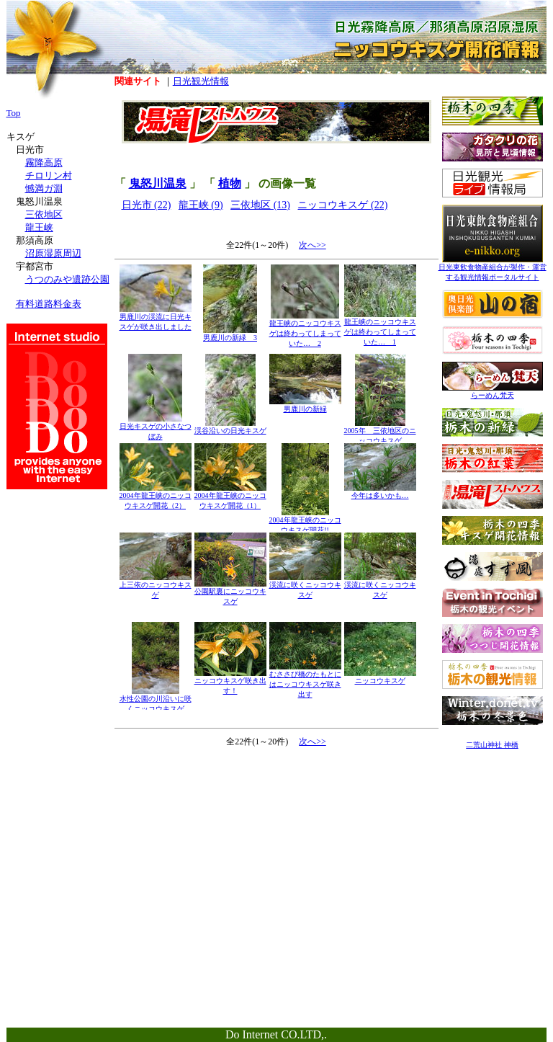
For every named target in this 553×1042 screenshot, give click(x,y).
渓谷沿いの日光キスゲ (230, 427)
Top (13, 112)
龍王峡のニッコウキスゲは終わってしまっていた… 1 (380, 328)
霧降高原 (44, 162)
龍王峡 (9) (201, 205)
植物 (229, 183)
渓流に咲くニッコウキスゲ (305, 586)
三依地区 (44, 214)
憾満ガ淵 (44, 188)
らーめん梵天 (492, 391)
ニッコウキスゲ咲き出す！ (230, 682)
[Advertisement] (492, 847)
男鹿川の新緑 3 (230, 334)
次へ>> (312, 245)
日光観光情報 (201, 81)
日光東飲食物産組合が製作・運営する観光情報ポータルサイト (493, 268)
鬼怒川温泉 (157, 183)
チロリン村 (48, 175)
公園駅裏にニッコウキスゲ (230, 592)
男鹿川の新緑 (305, 405)
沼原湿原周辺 (53, 253)
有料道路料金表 (48, 303)
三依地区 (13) (260, 205)
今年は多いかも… (380, 491)
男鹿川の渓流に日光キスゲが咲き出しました (156, 318)
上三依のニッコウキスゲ (156, 586)
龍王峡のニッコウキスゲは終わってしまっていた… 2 (305, 329)
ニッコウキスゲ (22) (342, 205)
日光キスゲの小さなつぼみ (156, 427)
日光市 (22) (146, 205)
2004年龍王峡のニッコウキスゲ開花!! (305, 521)
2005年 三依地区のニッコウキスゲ (380, 432)
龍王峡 (39, 227)
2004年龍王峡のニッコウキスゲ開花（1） (230, 496)
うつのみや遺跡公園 (67, 279)
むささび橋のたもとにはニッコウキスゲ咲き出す (305, 680)
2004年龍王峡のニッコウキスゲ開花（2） (156, 496)
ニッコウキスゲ (380, 677)
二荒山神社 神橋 (492, 745)
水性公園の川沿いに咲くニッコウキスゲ (156, 700)
